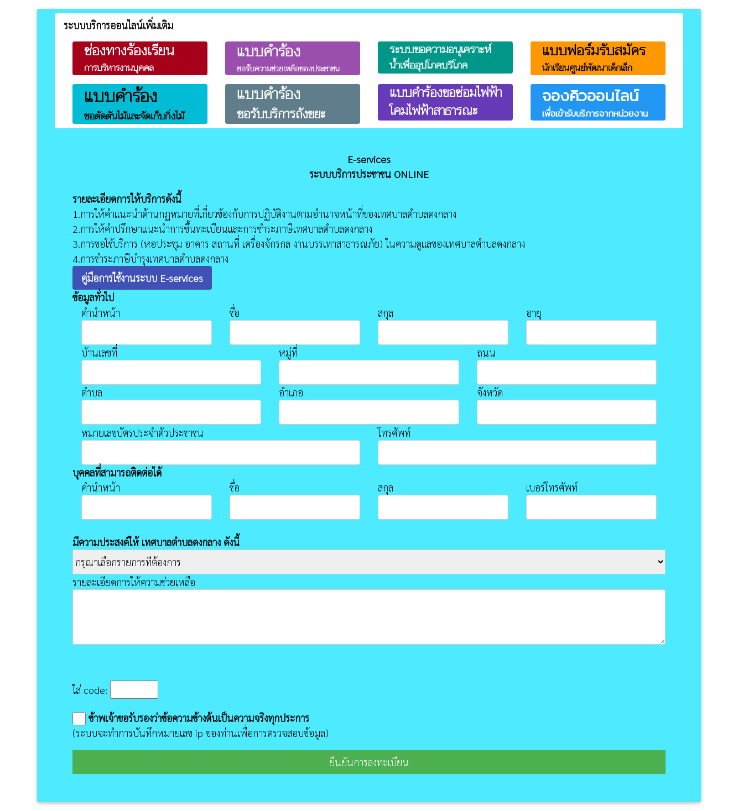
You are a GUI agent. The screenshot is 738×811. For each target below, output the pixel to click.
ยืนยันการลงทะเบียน (369, 762)
